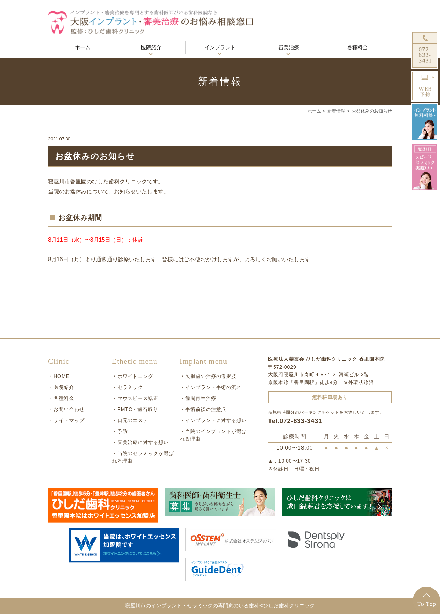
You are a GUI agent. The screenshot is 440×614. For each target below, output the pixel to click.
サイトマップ (69, 420)
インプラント (220, 47)
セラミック (130, 387)
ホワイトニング (136, 376)
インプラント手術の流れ (213, 387)
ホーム (82, 47)
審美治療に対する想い (143, 442)
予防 (123, 431)
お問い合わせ (69, 409)
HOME (61, 376)
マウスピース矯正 (138, 398)
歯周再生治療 (200, 398)
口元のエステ (133, 420)
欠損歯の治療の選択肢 (211, 376)
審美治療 (288, 47)
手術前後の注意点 (206, 409)
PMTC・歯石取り (138, 409)
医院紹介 (151, 47)
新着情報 (336, 111)
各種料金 (357, 47)
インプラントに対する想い (216, 420)
